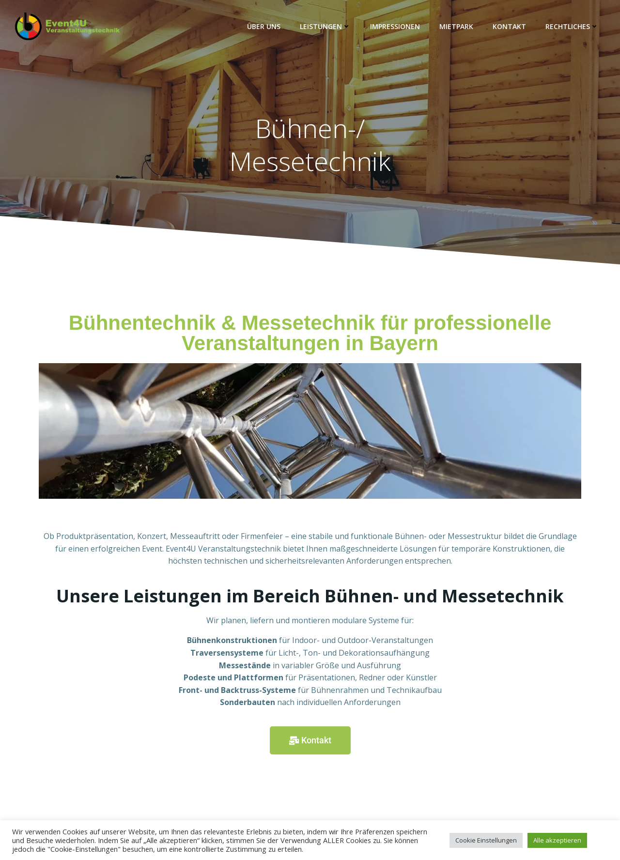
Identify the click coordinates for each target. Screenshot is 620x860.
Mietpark (456, 26)
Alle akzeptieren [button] (557, 840)
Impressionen (395, 26)
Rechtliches (572, 26)
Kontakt (509, 26)
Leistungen (325, 26)
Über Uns (263, 26)
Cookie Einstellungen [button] (486, 840)
